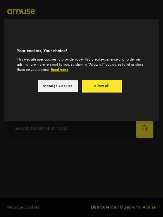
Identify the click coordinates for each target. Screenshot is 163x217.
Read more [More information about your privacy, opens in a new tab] (59, 70)
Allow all (101, 86)
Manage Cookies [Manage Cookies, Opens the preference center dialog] (58, 86)
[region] (81, 70)
